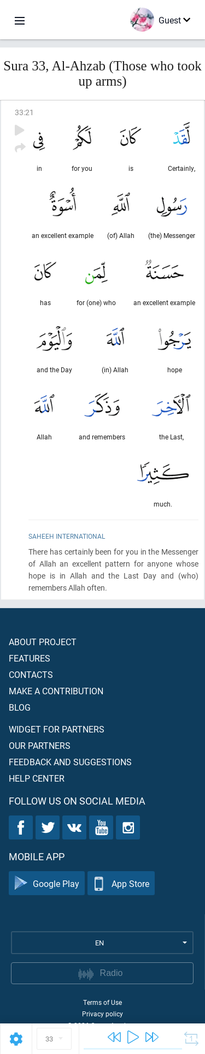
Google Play (46, 883)
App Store (121, 883)
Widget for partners (56, 729)
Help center (37, 778)
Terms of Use (102, 1002)
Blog (20, 707)
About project (43, 641)
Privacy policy (102, 1013)
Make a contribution (56, 690)
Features (29, 658)
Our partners (40, 745)
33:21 (24, 112)
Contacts (31, 674)
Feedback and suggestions (70, 761)
